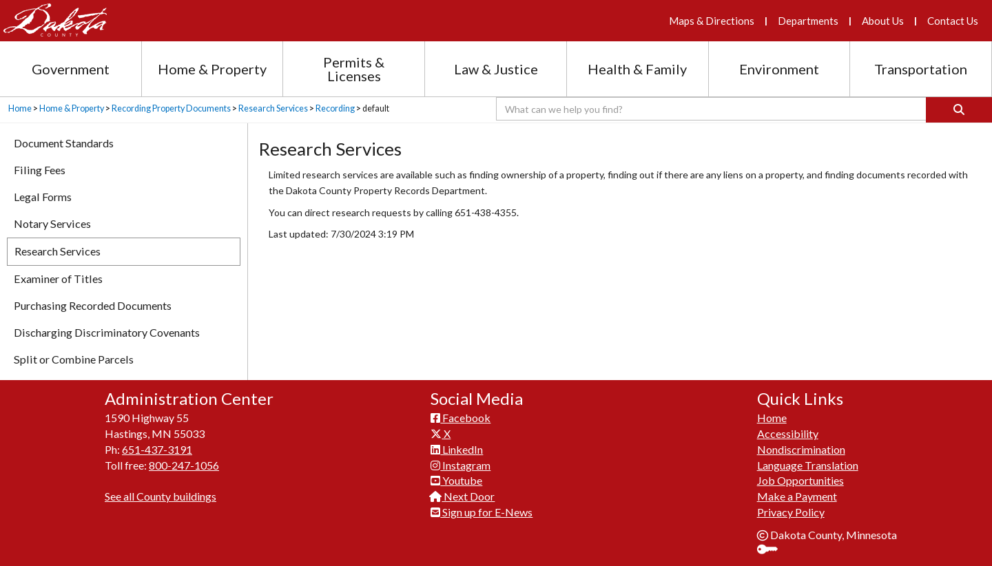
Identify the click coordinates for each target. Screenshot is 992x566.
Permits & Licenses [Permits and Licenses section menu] (353, 69)
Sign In (772, 550)
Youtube (456, 480)
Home (20, 108)
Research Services (273, 108)
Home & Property (71, 108)
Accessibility (787, 433)
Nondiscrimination (801, 449)
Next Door (463, 496)
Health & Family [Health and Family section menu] (637, 69)
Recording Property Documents (171, 108)
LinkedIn (457, 449)
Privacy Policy (791, 511)
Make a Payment (797, 496)
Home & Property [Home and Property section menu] (212, 69)
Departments (808, 20)
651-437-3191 (157, 449)
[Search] (959, 110)
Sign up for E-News (482, 511)
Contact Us (952, 20)
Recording (335, 108)
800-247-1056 (184, 465)
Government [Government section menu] (71, 69)
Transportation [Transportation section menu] (920, 69)
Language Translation (807, 465)
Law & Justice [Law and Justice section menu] (496, 69)
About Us (883, 20)
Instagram (460, 465)
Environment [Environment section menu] (779, 69)
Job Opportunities (800, 480)
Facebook (460, 417)
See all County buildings (160, 496)
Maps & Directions (711, 20)
